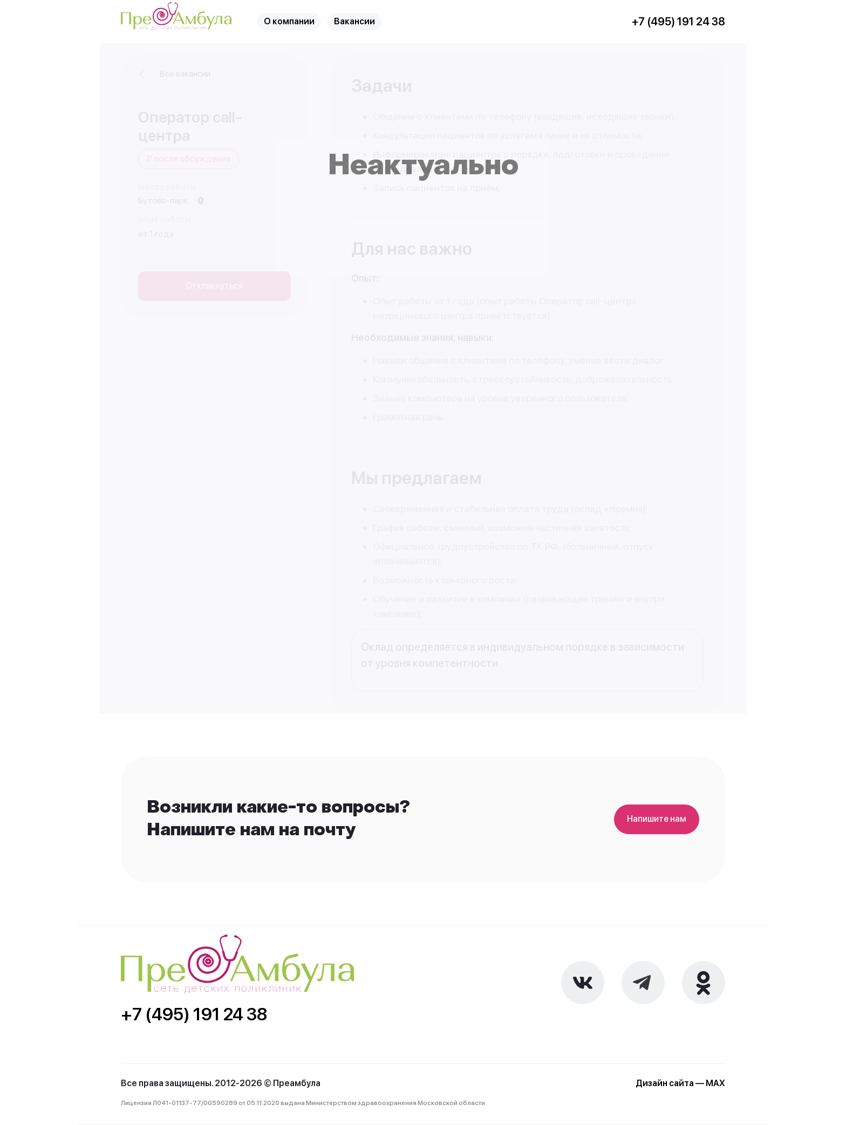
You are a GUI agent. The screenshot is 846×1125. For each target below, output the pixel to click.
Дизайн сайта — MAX (680, 1083)
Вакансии (354, 21)
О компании (289, 21)
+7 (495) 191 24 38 (678, 22)
